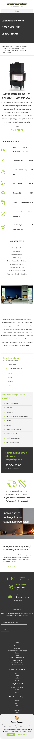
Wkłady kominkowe (21, 46)
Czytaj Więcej (22, 735)
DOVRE (17, 703)
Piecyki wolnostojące (13, 438)
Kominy (8, 420)
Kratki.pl (10, 381)
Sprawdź (12, 533)
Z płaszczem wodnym (11, 48)
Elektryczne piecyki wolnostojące (17, 416)
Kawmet (17, 710)
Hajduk (10, 377)
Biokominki (9, 412)
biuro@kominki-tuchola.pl (12, 468)
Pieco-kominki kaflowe (13, 429)
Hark (17, 705)
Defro (22, 48)
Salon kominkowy (7, 46)
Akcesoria (9, 407)
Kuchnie (8, 425)
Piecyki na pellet (11, 434)
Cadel (17, 690)
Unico (10, 385)
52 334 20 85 (13, 465)
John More (17, 708)
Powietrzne (12, 365)
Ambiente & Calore (17, 687)
